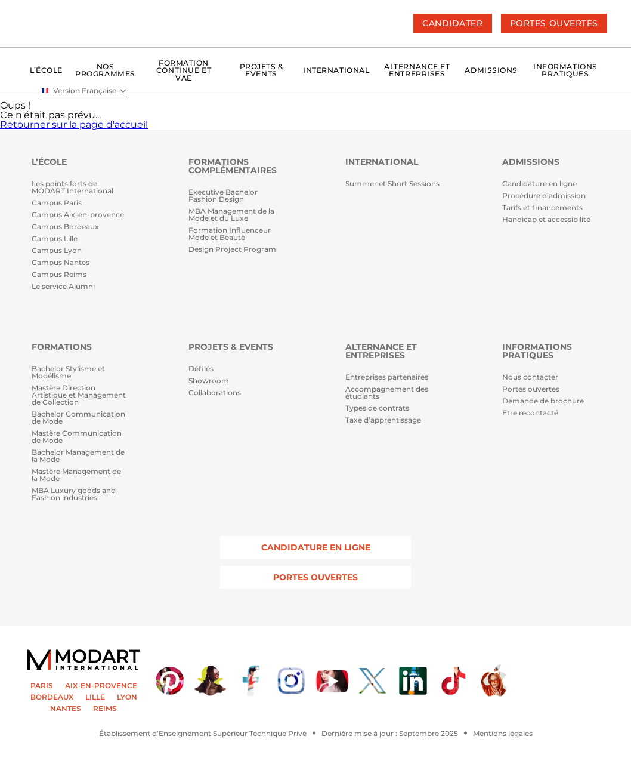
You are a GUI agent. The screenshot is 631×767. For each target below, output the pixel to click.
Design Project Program (232, 250)
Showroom (208, 381)
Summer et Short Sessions (392, 184)
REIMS (105, 708)
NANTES (65, 708)
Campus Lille (55, 239)
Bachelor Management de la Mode (78, 456)
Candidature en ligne (539, 184)
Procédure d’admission (544, 196)
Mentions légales (503, 733)
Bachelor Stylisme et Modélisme (68, 372)
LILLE (95, 697)
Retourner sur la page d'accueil (74, 124)
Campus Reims (59, 275)
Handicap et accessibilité (546, 220)
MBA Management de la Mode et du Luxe (231, 215)
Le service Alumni (63, 287)
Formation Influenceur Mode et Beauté (229, 234)
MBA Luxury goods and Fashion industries (74, 494)
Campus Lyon (57, 251)
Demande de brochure (543, 401)
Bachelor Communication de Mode (78, 418)
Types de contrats (377, 408)
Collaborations (214, 393)
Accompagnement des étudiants (386, 393)
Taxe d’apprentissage (383, 420)
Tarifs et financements (542, 208)
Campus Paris (57, 203)
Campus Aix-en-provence (78, 215)
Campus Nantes (60, 263)
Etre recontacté (530, 413)
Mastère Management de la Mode (76, 475)
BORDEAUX (51, 697)
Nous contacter (530, 377)
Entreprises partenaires (386, 377)
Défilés (201, 369)
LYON (127, 697)
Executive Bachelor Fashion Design (223, 196)
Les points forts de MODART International (72, 187)
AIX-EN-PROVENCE (101, 685)
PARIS (41, 685)
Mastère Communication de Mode (77, 437)
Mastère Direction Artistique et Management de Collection (79, 395)
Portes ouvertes (530, 389)
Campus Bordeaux (65, 227)
